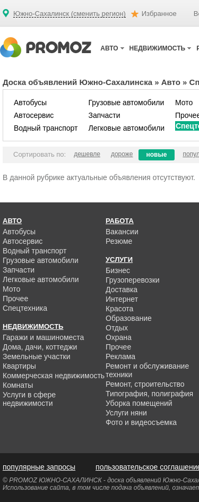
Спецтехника (25, 308)
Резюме (119, 241)
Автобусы (30, 102)
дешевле (87, 154)
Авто (170, 82)
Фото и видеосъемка (141, 422)
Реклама (120, 356)
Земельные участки (37, 356)
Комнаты (18, 385)
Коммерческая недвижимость (54, 375)
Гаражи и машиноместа (43, 337)
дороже (122, 154)
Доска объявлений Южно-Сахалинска (77, 82)
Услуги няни (126, 413)
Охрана (119, 337)
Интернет (122, 299)
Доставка (121, 289)
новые (156, 154)
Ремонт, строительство (145, 384)
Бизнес (118, 270)
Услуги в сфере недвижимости (29, 398)
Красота (119, 308)
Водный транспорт (45, 128)
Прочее (15, 298)
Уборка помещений (139, 403)
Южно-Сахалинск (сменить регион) (69, 14)
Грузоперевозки (133, 280)
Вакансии (122, 231)
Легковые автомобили (126, 128)
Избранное (159, 13)
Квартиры (19, 366)
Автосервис (34, 115)
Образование (129, 318)
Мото (184, 102)
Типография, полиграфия (149, 393)
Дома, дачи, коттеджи (40, 347)
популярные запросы (39, 467)
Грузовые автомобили (126, 102)
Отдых (117, 328)
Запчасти (104, 115)
